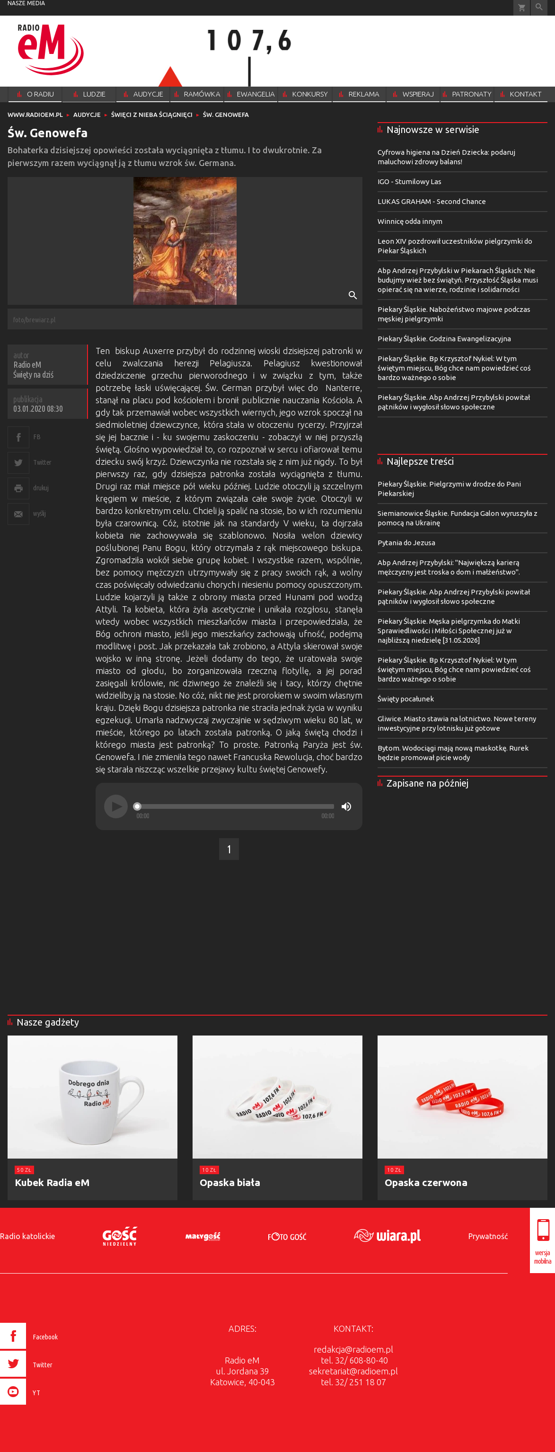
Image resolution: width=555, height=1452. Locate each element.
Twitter (42, 462)
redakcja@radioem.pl (353, 1349)
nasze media (26, 3)
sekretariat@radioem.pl (353, 1371)
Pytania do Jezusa (406, 543)
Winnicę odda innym (410, 221)
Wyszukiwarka (539, 8)
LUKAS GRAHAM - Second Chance (432, 201)
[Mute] (346, 806)
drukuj (40, 488)
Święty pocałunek (406, 699)
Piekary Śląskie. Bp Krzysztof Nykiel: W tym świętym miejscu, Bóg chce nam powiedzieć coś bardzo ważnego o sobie (454, 367)
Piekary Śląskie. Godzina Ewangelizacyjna (444, 339)
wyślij (39, 513)
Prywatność (488, 1236)
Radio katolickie (27, 1236)
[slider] (235, 806)
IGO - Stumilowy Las (409, 181)
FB (36, 437)
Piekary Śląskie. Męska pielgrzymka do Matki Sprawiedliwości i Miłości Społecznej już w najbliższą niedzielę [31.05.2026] (449, 630)
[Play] (116, 806)
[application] (229, 806)
